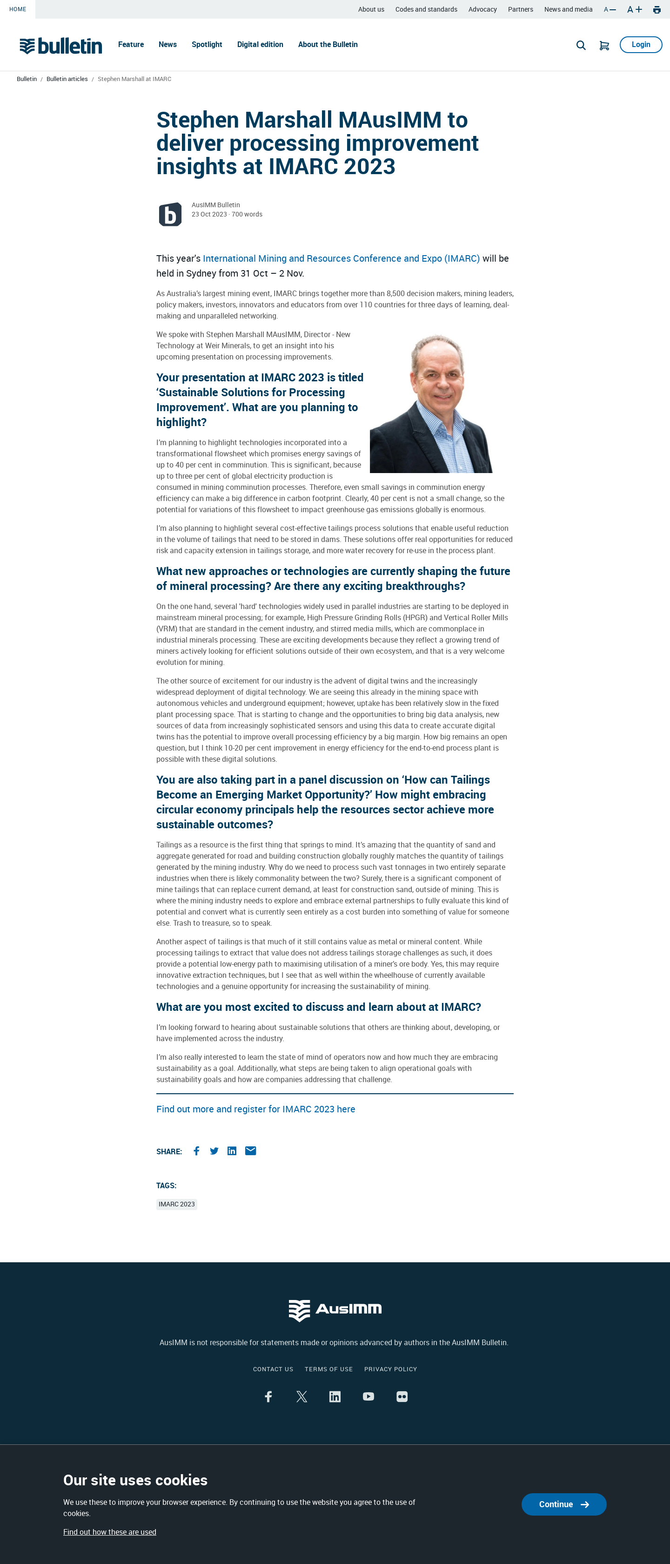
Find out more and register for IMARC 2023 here (255, 1109)
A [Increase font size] (634, 9)
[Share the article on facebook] (197, 1152)
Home (17, 9)
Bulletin (27, 78)
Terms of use (329, 1369)
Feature (131, 44)
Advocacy (483, 10)
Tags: (166, 1185)
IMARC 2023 (177, 1204)
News (168, 44)
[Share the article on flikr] (402, 1397)
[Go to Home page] (61, 45)
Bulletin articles (67, 78)
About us (371, 10)
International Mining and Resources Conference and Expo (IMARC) (341, 258)
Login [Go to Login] (641, 44)
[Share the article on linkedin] (233, 1152)
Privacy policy (390, 1369)
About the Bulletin (328, 44)
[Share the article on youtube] (368, 1397)
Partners (520, 10)
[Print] (656, 9)
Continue (564, 1504)
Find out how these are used (109, 1532)
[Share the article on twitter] (215, 1152)
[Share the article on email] (250, 1152)
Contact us (273, 1369)
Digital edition (260, 44)
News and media (568, 10)
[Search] (581, 44)
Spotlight (207, 44)
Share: (169, 1151)
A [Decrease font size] (610, 10)
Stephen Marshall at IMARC (134, 78)
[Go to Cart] (604, 45)
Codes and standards (426, 10)
